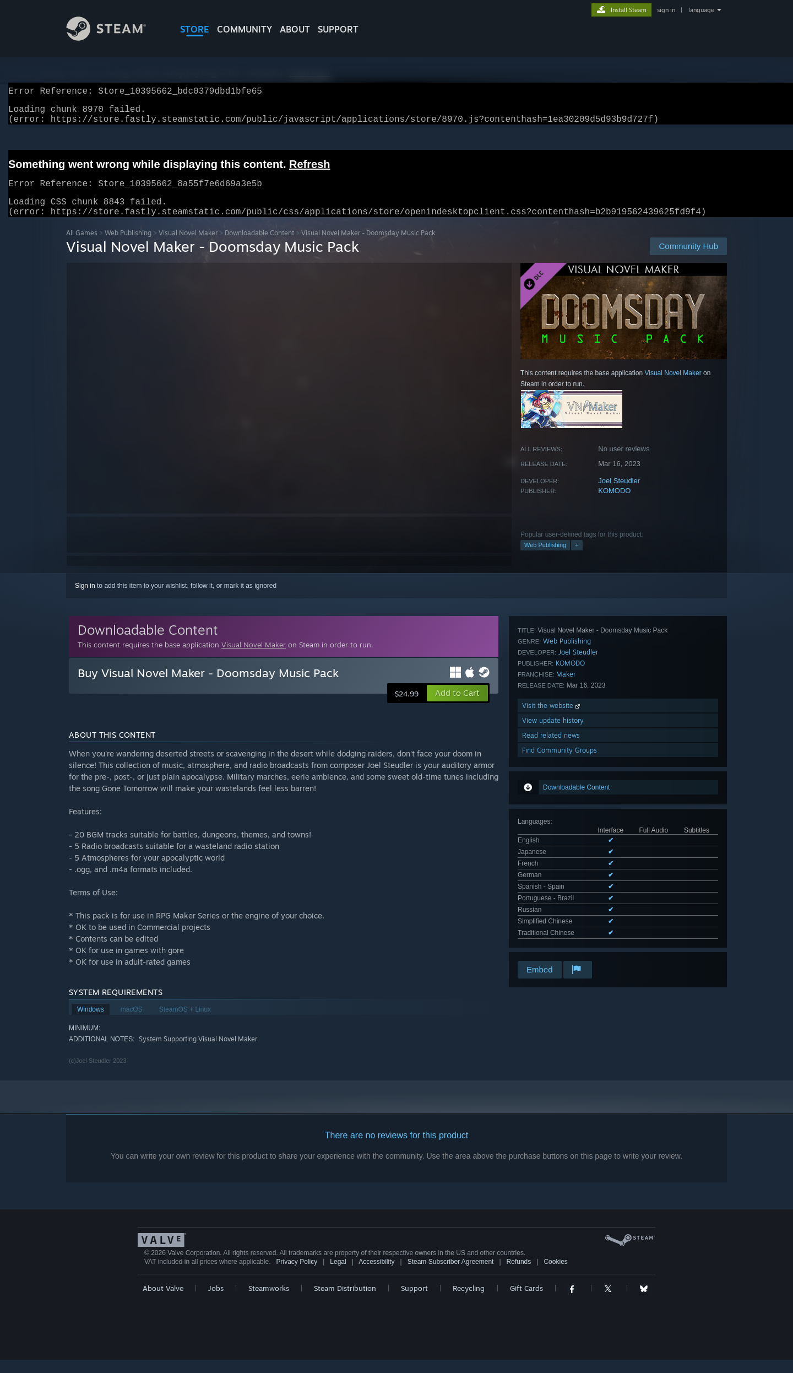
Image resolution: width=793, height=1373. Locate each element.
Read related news (551, 893)
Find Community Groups (559, 908)
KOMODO (614, 504)
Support (414, 1301)
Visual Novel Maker (188, 246)
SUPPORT (338, 29)
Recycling (469, 1301)
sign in (666, 10)
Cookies (555, 1275)
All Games (81, 246)
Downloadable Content (259, 246)
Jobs (216, 1301)
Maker (565, 832)
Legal (338, 1275)
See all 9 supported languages (562, 757)
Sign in (85, 599)
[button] (457, 706)
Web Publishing (128, 246)
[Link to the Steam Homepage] (114, 37)
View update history (553, 878)
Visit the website (552, 864)
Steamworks (268, 1301)
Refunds (519, 1275)
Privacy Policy (296, 1275)
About (295, 29)
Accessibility (376, 1275)
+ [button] (576, 558)
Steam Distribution (345, 1301)
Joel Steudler (619, 494)
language (701, 10)
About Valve (163, 1301)
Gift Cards (526, 1301)
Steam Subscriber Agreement (451, 1275)
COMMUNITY (244, 29)
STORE (194, 29)
